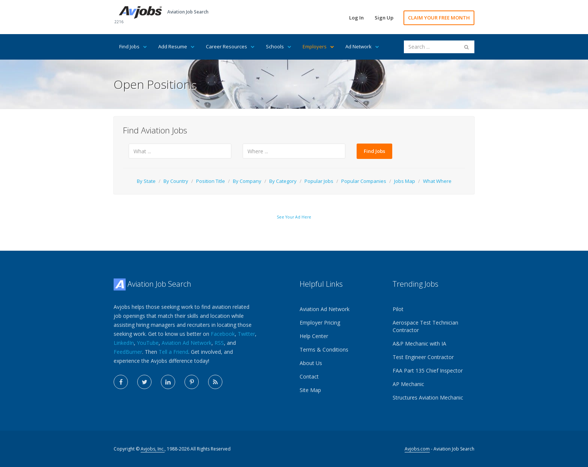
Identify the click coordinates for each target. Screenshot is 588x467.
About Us (311, 363)
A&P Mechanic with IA (419, 343)
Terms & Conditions (324, 349)
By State (146, 181)
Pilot (398, 309)
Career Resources (230, 46)
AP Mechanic (408, 384)
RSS (219, 342)
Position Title (210, 181)
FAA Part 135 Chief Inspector (428, 370)
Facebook (223, 333)
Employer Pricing (320, 322)
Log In (356, 17)
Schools (278, 46)
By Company (247, 181)
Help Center (314, 336)
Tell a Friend (173, 351)
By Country (176, 181)
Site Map (310, 390)
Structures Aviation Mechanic (428, 397)
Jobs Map (404, 181)
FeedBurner (128, 351)
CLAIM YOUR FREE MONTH (439, 17)
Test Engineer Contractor (423, 357)
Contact (309, 376)
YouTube (148, 342)
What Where (437, 181)
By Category (283, 181)
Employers (318, 46)
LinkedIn (124, 342)
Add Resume (176, 46)
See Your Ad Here (294, 217)
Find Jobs (133, 46)
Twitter (246, 333)
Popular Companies (363, 181)
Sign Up (384, 17)
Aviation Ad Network (187, 342)
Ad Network (362, 46)
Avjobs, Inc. (153, 449)
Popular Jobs (318, 181)
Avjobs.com (417, 449)
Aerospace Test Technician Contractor (425, 326)
